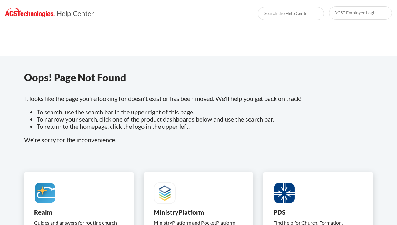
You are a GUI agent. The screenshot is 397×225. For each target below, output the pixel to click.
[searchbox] (312, 13)
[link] (49, 13)
